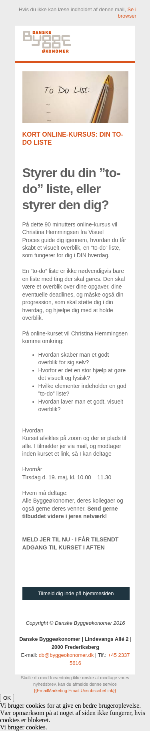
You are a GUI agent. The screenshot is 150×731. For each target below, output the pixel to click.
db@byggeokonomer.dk (66, 655)
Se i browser (127, 12)
